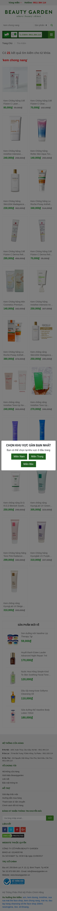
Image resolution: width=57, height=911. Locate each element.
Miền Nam (19, 456)
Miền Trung (37, 456)
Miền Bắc (28, 464)
